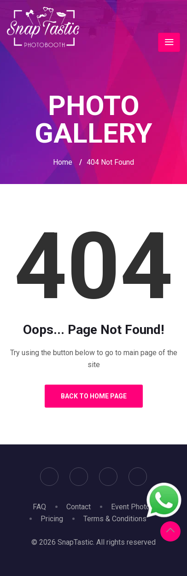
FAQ (39, 506)
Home (62, 162)
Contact (78, 506)
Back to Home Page (94, 396)
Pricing (52, 518)
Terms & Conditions (114, 518)
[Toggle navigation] (169, 42)
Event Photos (132, 506)
